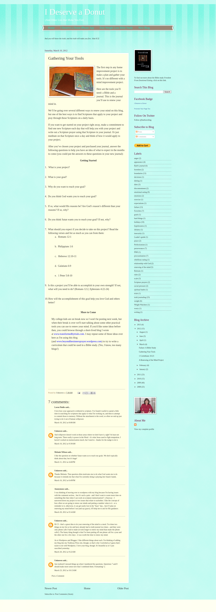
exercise (137, 200)
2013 (139, 325)
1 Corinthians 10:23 (146, 356)
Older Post (123, 588)
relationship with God (142, 263)
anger (136, 158)
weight (136, 301)
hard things (138, 218)
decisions (137, 177)
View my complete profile (144, 429)
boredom (137, 170)
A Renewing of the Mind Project (151, 360)
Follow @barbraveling (142, 120)
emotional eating (140, 192)
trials (136, 293)
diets (136, 185)
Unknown (58, 431)
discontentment (140, 188)
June (141, 336)
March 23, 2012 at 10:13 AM (65, 570)
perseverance (139, 248)
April (141, 340)
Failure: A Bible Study (147, 348)
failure (136, 207)
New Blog (144, 27)
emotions (137, 196)
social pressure (139, 286)
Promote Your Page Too (142, 109)
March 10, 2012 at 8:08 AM (64, 423)
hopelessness (139, 226)
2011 (139, 375)
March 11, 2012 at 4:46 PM (64, 462)
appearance (138, 162)
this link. (162, 80)
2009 (139, 383)
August (142, 332)
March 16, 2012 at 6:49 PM (64, 480)
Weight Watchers (140, 305)
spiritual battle (139, 290)
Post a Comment (58, 576)
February (143, 365)
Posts (139, 132)
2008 (139, 387)
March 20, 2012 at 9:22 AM (64, 552)
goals (136, 215)
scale (136, 279)
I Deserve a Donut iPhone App (77, 27)
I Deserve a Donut (75, 11)
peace (136, 241)
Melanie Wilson (60, 452)
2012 (139, 329)
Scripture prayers (140, 282)
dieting (136, 181)
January (142, 369)
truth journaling (140, 297)
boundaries (138, 173)
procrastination (140, 256)
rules (136, 275)
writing (137, 312)
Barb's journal (139, 166)
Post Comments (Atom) (64, 594)
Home (51, 27)
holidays (137, 222)
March (142, 344)
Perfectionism (139, 245)
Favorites (137, 211)
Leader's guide (139, 237)
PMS (136, 252)
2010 (139, 379)
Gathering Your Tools (147, 352)
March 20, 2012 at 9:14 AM (64, 512)
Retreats (137, 271)
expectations (139, 203)
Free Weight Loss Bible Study (116, 27)
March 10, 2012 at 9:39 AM (64, 444)
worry (136, 308)
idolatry (137, 230)
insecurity (138, 233)
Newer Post (51, 588)
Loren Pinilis (59, 407)
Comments (141, 137)
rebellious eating (140, 260)
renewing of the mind (142, 267)
